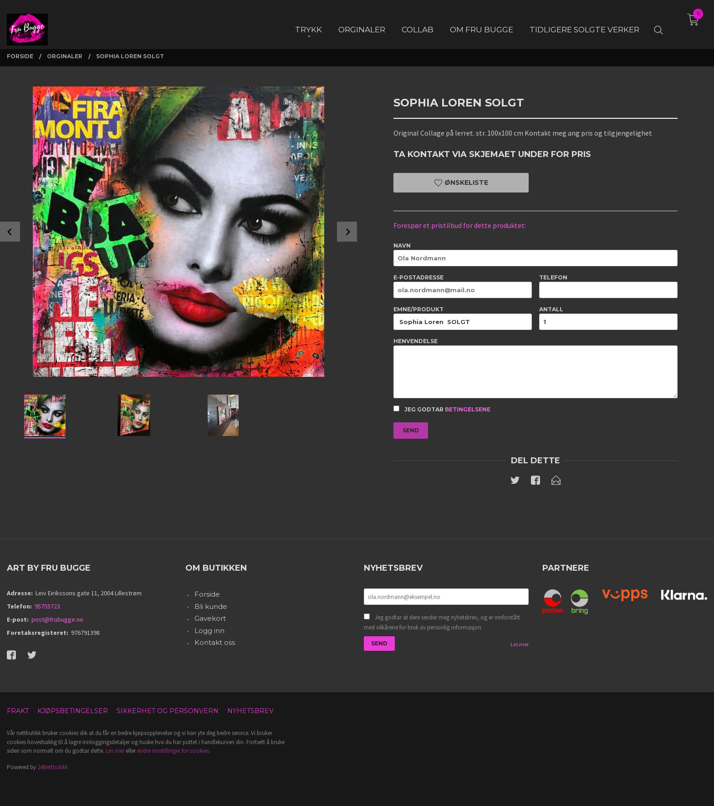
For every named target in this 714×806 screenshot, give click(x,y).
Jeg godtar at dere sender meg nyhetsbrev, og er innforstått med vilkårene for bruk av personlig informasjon (442, 622)
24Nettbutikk (52, 767)
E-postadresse (462, 286)
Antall (608, 318)
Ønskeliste (461, 182)
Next (347, 232)
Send (411, 430)
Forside (207, 594)
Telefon (608, 286)
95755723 (47, 606)
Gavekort (210, 618)
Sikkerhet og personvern (168, 711)
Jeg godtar (441, 409)
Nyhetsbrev (250, 711)
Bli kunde (210, 606)
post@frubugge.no (57, 619)
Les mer (519, 644)
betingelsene (467, 409)
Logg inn (209, 630)
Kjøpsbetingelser (72, 711)
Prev (10, 232)
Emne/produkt (462, 318)
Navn (535, 254)
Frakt (18, 711)
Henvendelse (535, 368)
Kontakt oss (214, 642)
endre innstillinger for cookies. (173, 751)
